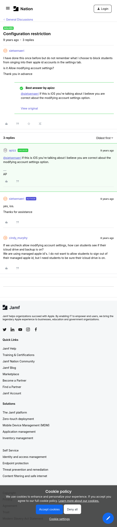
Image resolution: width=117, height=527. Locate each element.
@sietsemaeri (30, 93)
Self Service (11, 450)
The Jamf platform (15, 412)
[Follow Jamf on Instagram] (28, 329)
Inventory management (18, 438)
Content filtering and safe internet (25, 476)
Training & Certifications (18, 355)
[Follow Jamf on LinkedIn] (12, 329)
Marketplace (11, 374)
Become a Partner (14, 380)
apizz (12, 150)
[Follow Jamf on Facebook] (36, 329)
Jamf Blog (9, 367)
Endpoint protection (16, 463)
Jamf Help (9, 348)
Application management (19, 431)
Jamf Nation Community (19, 361)
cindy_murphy (18, 238)
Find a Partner (12, 387)
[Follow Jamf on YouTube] (20, 329)
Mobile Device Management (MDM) (26, 425)
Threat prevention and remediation (25, 469)
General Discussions (19, 19)
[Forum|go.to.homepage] (23, 8)
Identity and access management (24, 456)
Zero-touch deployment (18, 419)
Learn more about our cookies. (78, 500)
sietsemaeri (16, 50)
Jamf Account (12, 393)
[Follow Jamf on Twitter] (5, 329)
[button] (7, 9)
